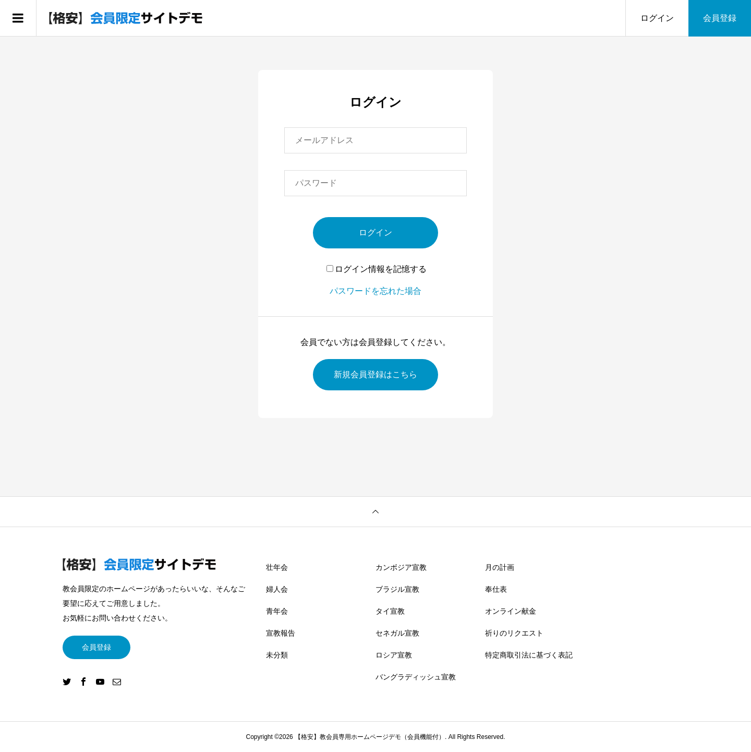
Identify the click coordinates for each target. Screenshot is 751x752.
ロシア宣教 (394, 655)
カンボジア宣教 (401, 567)
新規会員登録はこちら (375, 374)
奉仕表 (496, 589)
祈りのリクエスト (514, 633)
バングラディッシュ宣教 (416, 677)
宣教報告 (280, 633)
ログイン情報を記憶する (376, 269)
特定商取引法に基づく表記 (529, 655)
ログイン (657, 18)
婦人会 (277, 589)
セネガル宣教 (397, 633)
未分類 (277, 655)
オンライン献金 (510, 611)
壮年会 (277, 567)
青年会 (277, 611)
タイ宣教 (390, 611)
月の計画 (499, 567)
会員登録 (719, 18)
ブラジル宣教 (397, 589)
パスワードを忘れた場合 (375, 291)
